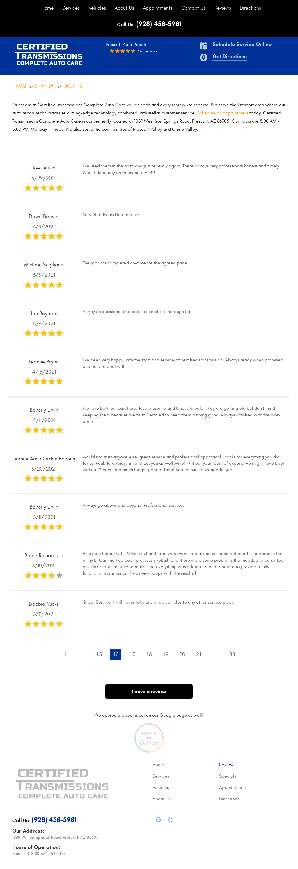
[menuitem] (48, 8)
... (82, 654)
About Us (124, 8)
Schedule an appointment (222, 113)
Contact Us (193, 8)
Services (71, 8)
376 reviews (147, 51)
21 (199, 654)
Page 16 (72, 86)
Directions (250, 8)
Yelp (170, 820)
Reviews (222, 8)
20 (182, 654)
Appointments (158, 8)
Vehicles (97, 8)
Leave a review (149, 691)
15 (99, 654)
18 (149, 654)
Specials (227, 776)
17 (132, 654)
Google (158, 820)
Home (48, 8)
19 (165, 654)
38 (232, 654)
